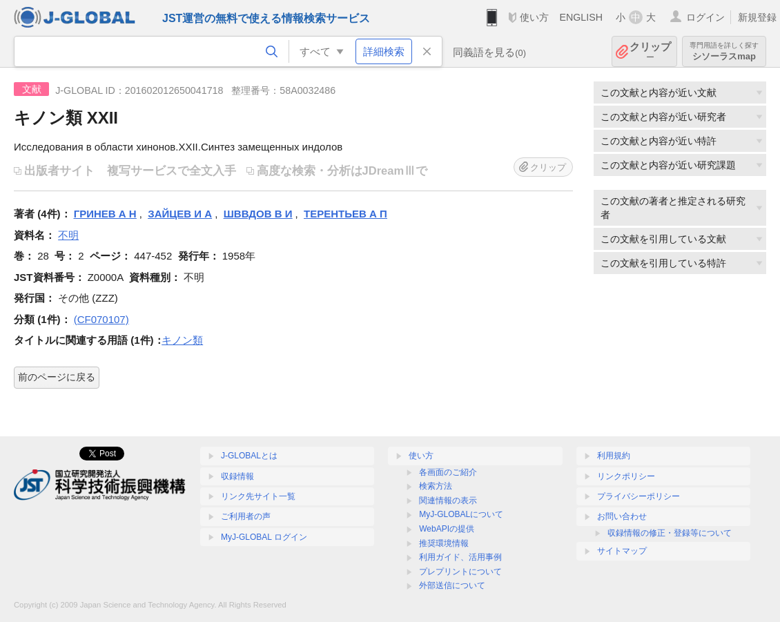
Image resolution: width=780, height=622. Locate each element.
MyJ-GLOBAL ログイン (264, 537)
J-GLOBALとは (249, 455)
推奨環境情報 (444, 543)
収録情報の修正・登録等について (669, 533)
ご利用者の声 (246, 516)
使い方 (534, 17)
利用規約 (613, 455)
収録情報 (237, 476)
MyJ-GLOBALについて (461, 514)
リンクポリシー (626, 476)
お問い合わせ (622, 516)
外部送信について (452, 585)
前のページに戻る (56, 376)
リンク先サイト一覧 (258, 496)
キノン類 (182, 340)
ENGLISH (581, 17)
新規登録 (757, 17)
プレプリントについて (460, 571)
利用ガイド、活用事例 (460, 557)
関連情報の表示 (448, 500)
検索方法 (435, 486)
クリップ (650, 51)
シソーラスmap (724, 51)
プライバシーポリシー (638, 496)
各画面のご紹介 (448, 472)
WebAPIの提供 (446, 529)
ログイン (705, 17)
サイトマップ (622, 551)
